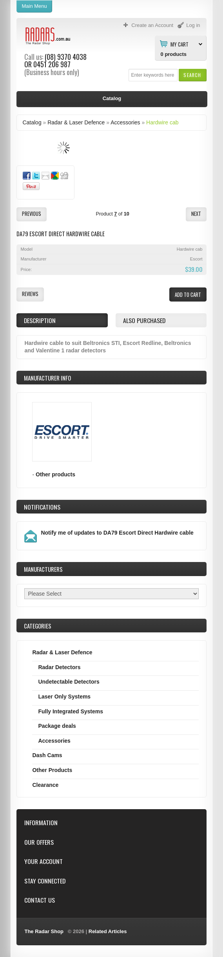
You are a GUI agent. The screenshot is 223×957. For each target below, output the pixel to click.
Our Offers (39, 842)
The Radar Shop (43, 931)
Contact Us (39, 900)
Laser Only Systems (64, 696)
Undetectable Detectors (68, 682)
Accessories (125, 122)
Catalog (31, 122)
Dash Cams (47, 755)
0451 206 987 (52, 64)
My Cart (179, 44)
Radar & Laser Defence (76, 122)
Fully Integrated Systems (70, 711)
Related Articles (108, 931)
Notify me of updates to (117, 533)
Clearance (45, 785)
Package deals (57, 726)
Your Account (43, 861)
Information (41, 822)
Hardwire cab (162, 122)
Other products (55, 474)
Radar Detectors (59, 667)
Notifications (42, 507)
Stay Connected (44, 881)
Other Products (52, 770)
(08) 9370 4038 (66, 57)
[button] (192, 75)
